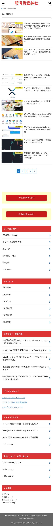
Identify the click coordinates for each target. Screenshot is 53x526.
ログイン (5, 494)
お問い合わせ (8, 476)
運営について (8, 469)
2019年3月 (7, 288)
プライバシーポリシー (11, 462)
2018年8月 (7, 322)
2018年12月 (7, 308)
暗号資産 (6, 262)
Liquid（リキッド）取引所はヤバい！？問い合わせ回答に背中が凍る (24, 358)
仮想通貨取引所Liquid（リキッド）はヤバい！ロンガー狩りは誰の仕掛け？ (24, 341)
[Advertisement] (26, 66)
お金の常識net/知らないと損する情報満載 (20, 437)
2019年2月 (7, 294)
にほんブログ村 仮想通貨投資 (14, 402)
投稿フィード (7, 497)
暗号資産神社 (26, 3)
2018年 (10, 8)
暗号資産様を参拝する (26, 518)
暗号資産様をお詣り (26, 214)
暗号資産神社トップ (12, 515)
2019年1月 (7, 301)
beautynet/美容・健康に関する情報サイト (20, 430)
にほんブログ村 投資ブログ (13, 398)
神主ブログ (7, 269)
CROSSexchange (10, 235)
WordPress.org (8, 503)
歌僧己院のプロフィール (39, 515)
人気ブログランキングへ (12, 407)
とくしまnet (7, 444)
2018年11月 (7, 315)
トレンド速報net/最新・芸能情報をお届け (20, 424)
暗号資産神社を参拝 (26, 198)
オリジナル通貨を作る (11, 242)
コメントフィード (9, 500)
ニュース (6, 249)
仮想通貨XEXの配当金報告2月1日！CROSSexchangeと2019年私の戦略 (25, 377)
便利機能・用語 (9, 256)
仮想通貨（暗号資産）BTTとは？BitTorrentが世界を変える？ (25, 368)
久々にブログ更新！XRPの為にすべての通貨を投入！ (25, 350)
